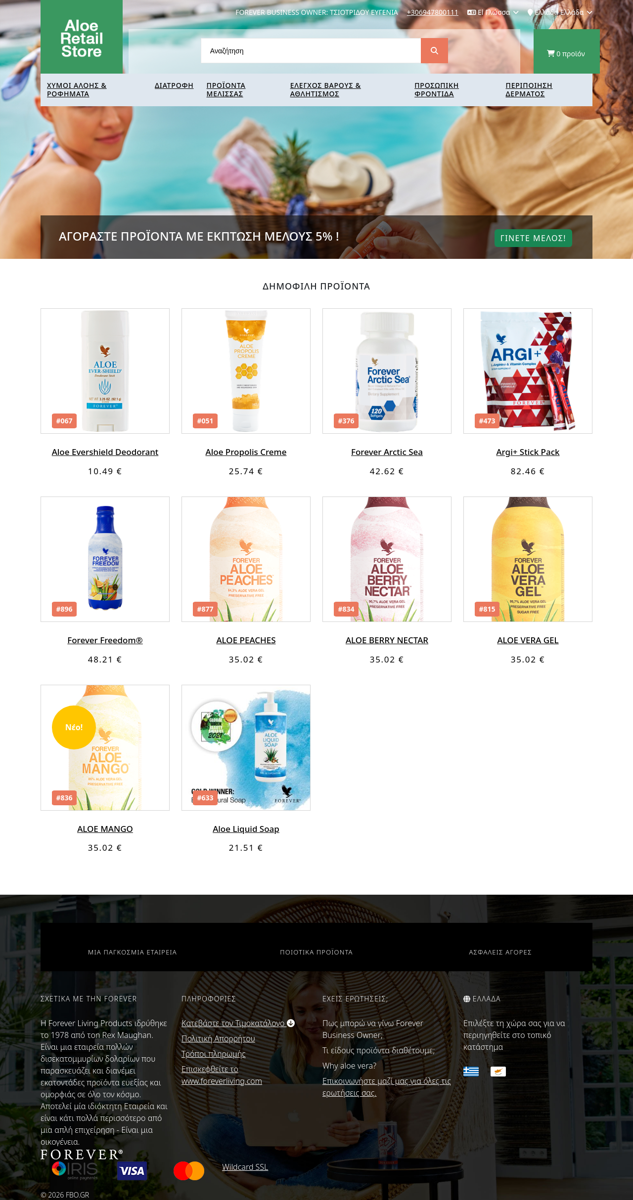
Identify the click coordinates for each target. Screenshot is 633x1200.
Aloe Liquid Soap (246, 828)
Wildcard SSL (245, 1166)
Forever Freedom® (104, 640)
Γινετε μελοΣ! (533, 238)
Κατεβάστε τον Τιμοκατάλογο (238, 1023)
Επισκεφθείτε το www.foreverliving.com (221, 1075)
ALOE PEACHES (245, 640)
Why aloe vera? (349, 1065)
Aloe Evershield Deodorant (105, 451)
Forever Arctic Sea (387, 451)
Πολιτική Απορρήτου (218, 1038)
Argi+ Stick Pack (527, 451)
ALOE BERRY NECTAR (387, 640)
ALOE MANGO (105, 828)
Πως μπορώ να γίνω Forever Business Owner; (372, 1029)
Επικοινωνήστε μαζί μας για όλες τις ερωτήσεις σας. (386, 1087)
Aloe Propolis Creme (246, 451)
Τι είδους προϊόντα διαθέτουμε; (378, 1050)
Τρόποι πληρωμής (213, 1053)
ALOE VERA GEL (527, 640)
